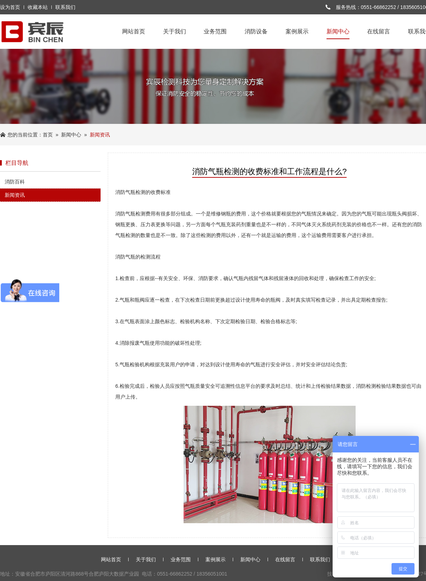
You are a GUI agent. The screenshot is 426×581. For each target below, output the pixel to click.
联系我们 (65, 7)
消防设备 (256, 31)
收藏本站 (38, 7)
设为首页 (10, 7)
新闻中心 (338, 32)
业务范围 (215, 31)
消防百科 (15, 182)
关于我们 (174, 31)
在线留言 (378, 31)
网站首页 (133, 31)
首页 (48, 135)
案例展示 (297, 31)
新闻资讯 (15, 195)
